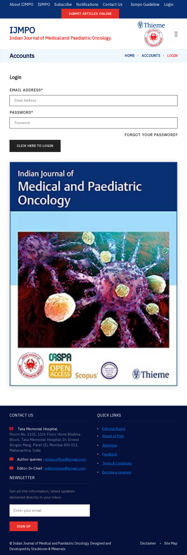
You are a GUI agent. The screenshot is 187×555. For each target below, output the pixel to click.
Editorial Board (113, 429)
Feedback (109, 454)
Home (130, 56)
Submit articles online (90, 14)
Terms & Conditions (117, 463)
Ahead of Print (113, 436)
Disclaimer (148, 543)
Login (168, 4)
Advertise (109, 445)
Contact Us (112, 4)
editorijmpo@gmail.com (65, 468)
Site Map (171, 543)
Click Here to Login (35, 146)
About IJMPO (21, 4)
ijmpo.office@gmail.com (65, 459)
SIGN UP (23, 526)
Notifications (87, 4)
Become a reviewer (116, 472)
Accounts (151, 56)
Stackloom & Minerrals (48, 549)
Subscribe (63, 4)
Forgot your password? (151, 135)
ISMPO (44, 4)
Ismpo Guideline (145, 4)
